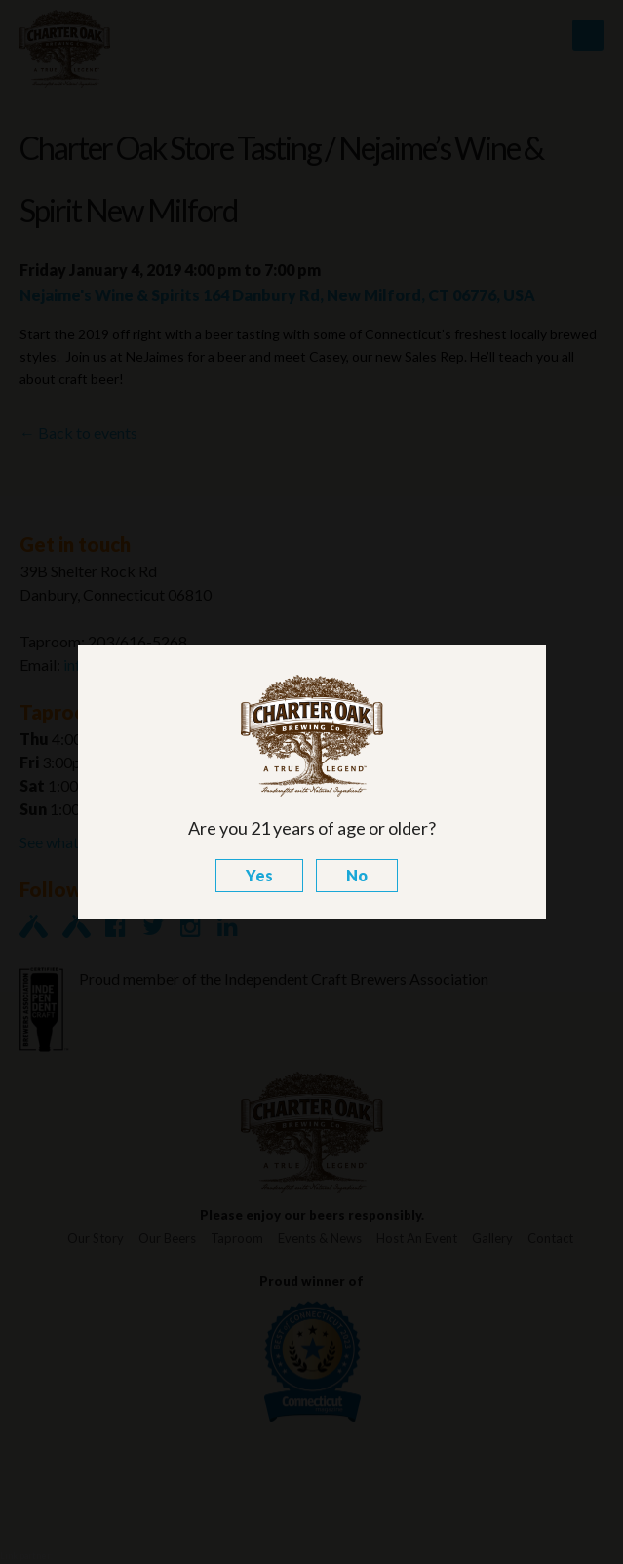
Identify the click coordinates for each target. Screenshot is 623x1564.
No (357, 875)
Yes (259, 875)
